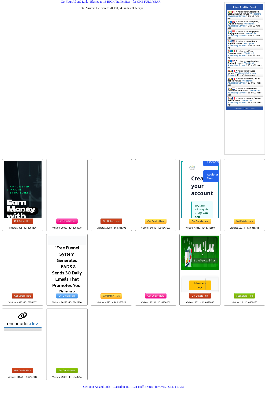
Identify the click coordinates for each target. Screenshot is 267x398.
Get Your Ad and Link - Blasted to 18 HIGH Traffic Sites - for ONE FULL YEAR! (133, 386)
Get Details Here (22, 221)
